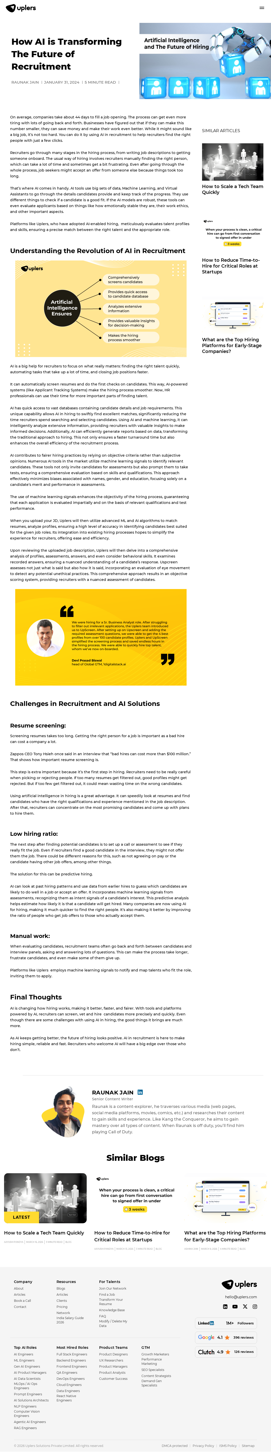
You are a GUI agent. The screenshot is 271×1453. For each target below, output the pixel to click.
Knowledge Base (112, 1311)
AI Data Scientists (27, 1380)
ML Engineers (24, 1361)
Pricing (62, 1308)
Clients (62, 1302)
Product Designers (113, 1355)
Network (63, 1314)
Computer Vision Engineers (27, 1415)
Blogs (61, 1290)
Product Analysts (112, 1373)
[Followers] (226, 1325)
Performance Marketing (151, 1362)
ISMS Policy (228, 1447)
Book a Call (22, 1302)
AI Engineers (23, 1355)
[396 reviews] (226, 1340)
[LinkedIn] (225, 1309)
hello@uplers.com (241, 1299)
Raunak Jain (116, 1092)
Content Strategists (156, 1377)
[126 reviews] (226, 1354)
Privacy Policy (203, 1447)
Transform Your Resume (111, 1303)
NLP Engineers (25, 1408)
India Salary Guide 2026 (70, 1321)
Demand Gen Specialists (151, 1384)
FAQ (102, 1317)
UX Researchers (111, 1361)
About (19, 1290)
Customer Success (113, 1380)
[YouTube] (235, 1309)
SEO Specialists (152, 1371)
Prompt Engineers (28, 1395)
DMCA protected (175, 1447)
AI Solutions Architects (31, 1401)
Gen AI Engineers (27, 1367)
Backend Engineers (71, 1361)
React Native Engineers (66, 1399)
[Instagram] (255, 1309)
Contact (20, 1308)
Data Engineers (68, 1392)
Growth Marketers (155, 1355)
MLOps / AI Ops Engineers (25, 1387)
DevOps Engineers (71, 1380)
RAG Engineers (25, 1429)
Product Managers (113, 1367)
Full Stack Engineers (72, 1355)
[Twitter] (245, 1309)
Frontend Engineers (72, 1367)
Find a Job (107, 1296)
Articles (19, 1296)
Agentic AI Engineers (30, 1423)
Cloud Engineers (69, 1386)
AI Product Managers (30, 1373)
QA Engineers (67, 1373)
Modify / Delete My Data (113, 1325)
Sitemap (248, 1447)
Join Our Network (112, 1290)
